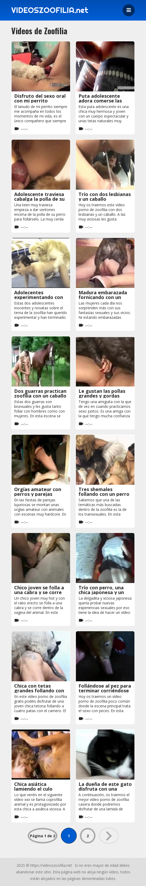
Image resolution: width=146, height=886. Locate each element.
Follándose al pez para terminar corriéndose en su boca (105, 690)
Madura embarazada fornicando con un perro (103, 297)
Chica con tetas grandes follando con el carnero (39, 690)
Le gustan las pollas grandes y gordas (102, 393)
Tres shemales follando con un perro (104, 491)
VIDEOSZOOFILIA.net (50, 10)
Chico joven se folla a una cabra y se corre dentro (39, 592)
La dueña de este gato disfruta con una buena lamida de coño (105, 789)
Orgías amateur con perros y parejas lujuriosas (37, 494)
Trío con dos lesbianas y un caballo (105, 196)
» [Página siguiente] (108, 836)
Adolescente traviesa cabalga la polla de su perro (39, 199)
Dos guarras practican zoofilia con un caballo (40, 393)
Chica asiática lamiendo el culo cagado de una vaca (37, 789)
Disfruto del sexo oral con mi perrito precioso (40, 101)
